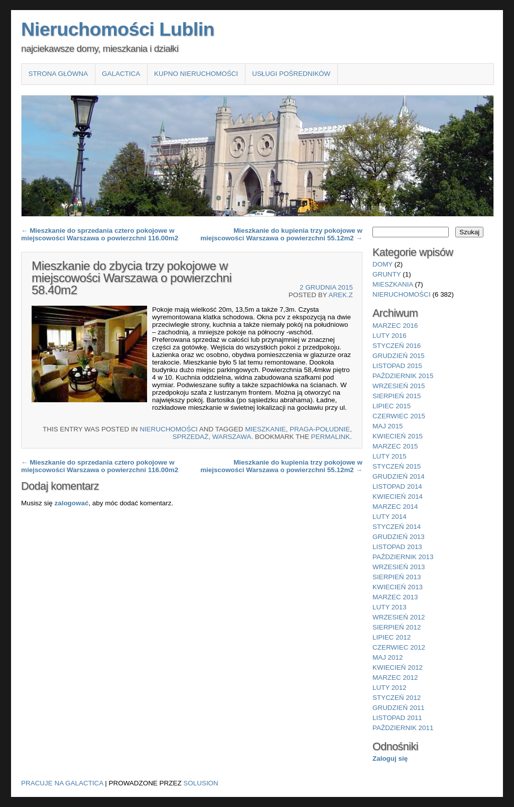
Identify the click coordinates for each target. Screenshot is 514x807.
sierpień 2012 (396, 627)
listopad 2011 (397, 718)
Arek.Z (340, 295)
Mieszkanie (265, 429)
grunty (386, 274)
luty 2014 (389, 516)
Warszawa (231, 436)
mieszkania (392, 284)
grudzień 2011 (398, 707)
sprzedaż (191, 436)
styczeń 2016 (396, 345)
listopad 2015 (397, 366)
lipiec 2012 (391, 637)
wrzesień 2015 (398, 386)
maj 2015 (387, 426)
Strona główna (58, 73)
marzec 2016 (395, 325)
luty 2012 (389, 687)
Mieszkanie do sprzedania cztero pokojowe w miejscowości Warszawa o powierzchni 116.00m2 (99, 234)
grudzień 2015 (398, 356)
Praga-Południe (320, 429)
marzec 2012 (395, 677)
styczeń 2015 (396, 466)
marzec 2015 (395, 446)
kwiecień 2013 (397, 587)
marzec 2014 (395, 506)
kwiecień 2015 (397, 436)
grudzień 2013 (398, 537)
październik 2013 (402, 557)
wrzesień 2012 (398, 617)
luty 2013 (389, 607)
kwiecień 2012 (397, 667)
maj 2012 (387, 657)
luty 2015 (389, 456)
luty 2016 (389, 335)
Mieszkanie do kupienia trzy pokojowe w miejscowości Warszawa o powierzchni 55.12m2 (281, 234)
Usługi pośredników (291, 73)
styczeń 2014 (396, 526)
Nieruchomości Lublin (117, 29)
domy (382, 264)
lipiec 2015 (391, 406)
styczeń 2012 (396, 697)
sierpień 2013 (396, 577)
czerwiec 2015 (398, 416)
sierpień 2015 (396, 396)
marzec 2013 (395, 597)
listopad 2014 (397, 486)
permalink (330, 436)
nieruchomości (169, 429)
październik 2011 (402, 728)
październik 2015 (402, 376)
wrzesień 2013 (398, 567)
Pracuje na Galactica (62, 783)
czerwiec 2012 (398, 647)
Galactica (121, 73)
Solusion (200, 783)
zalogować (71, 503)
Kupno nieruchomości (196, 73)
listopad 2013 (397, 547)
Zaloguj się (390, 758)
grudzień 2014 (398, 476)
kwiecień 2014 (397, 496)
